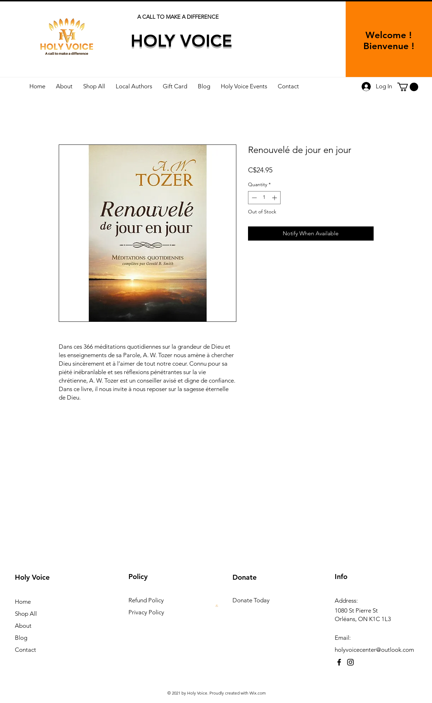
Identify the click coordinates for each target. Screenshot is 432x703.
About (23, 625)
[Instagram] (350, 662)
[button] (407, 87)
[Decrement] (253, 197)
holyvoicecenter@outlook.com (374, 649)
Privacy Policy (146, 612)
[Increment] (275, 197)
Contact (25, 649)
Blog (21, 637)
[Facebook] (339, 662)
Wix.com (257, 693)
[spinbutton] (264, 197)
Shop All (26, 613)
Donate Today (251, 600)
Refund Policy (146, 600)
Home (23, 601)
